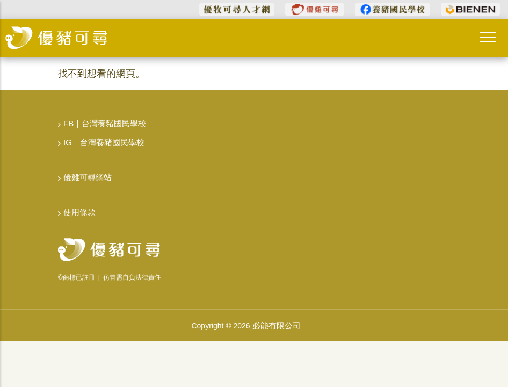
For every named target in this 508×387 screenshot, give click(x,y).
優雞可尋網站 (87, 177)
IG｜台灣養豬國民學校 (103, 142)
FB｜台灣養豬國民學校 (104, 123)
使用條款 (79, 212)
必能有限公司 (276, 325)
